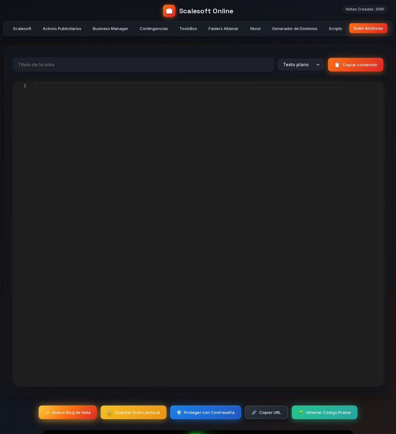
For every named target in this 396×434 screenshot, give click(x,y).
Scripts (335, 28)
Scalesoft (22, 28)
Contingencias (154, 28)
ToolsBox (188, 28)
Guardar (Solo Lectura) (133, 412)
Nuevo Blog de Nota (68, 412)
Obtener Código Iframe (324, 412)
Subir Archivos (368, 28)
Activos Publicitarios (62, 28)
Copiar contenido (355, 65)
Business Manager (110, 28)
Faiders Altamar (224, 28)
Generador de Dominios (294, 28)
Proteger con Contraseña (206, 412)
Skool (255, 28)
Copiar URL (266, 412)
